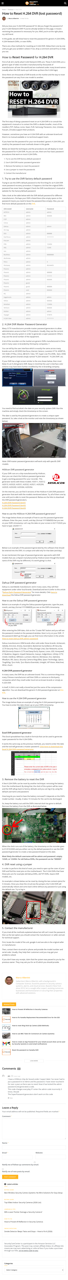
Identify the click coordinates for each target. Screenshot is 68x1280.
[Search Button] (65, 3)
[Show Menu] (3, 3)
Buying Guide (9, 1189)
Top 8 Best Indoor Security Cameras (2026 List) (22, 1202)
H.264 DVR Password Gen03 (14, 508)
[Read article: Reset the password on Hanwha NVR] (6, 1052)
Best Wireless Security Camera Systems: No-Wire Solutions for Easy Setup (33, 1192)
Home (4, 9)
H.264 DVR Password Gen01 (14, 502)
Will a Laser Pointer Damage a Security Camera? (23, 1211)
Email (5, 1152)
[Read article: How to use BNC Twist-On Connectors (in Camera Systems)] (6, 1036)
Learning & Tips (9, 1208)
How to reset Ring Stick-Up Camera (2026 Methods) (30, 1026)
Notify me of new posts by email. (16, 1171)
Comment (7, 1116)
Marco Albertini (14, 18)
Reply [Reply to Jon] (11, 1098)
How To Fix (18, 9)
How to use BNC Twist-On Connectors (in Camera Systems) (33, 1034)
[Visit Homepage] (33, 3)
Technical (10, 9)
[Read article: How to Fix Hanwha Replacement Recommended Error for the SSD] (6, 1019)
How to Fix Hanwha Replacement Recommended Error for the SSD (36, 1017)
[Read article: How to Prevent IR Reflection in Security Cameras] (6, 1011)
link (33, 203)
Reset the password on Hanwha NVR (25, 1050)
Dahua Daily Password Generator (17, 592)
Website (39, 1152)
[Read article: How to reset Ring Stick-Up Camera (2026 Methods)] (6, 1028)
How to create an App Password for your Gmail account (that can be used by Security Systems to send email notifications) (38, 1043)
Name (5, 1142)
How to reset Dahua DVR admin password (20, 638)
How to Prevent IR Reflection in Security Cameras (30, 1009)
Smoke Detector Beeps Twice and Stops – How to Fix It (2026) (28, 1231)
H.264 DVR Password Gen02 (14, 505)
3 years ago (16, 1076)
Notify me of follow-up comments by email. (20, 1164)
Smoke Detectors (10, 1228)
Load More (34, 1061)
